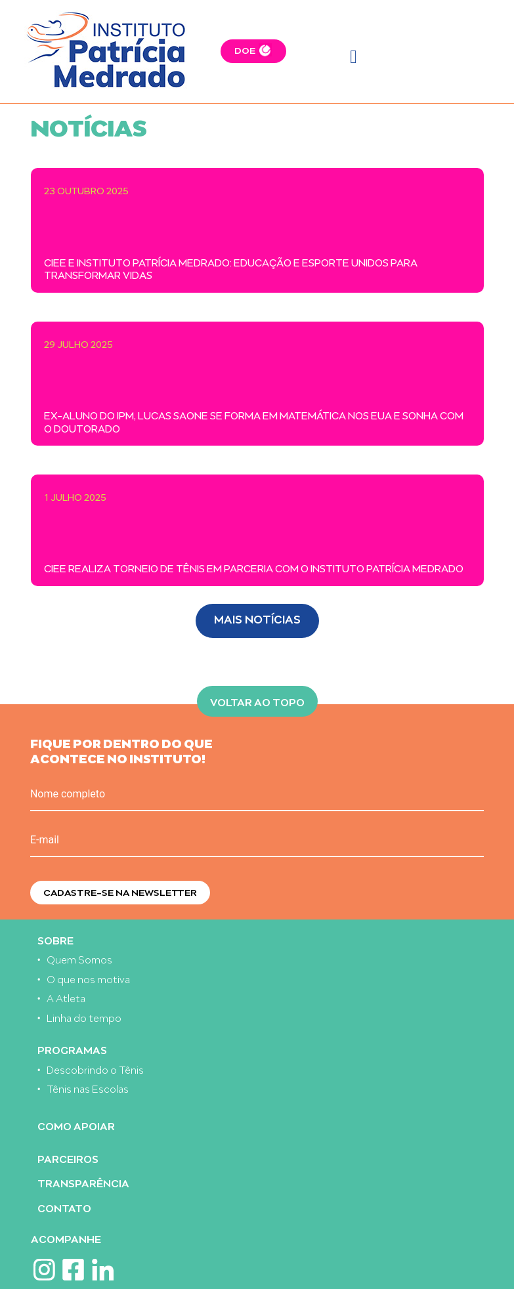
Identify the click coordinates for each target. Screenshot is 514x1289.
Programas (72, 1049)
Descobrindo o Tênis (95, 1069)
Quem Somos (79, 958)
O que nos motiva (88, 978)
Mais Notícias (257, 617)
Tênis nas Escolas (88, 1088)
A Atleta (66, 997)
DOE (244, 49)
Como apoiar (76, 1125)
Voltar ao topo (257, 701)
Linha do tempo (84, 1017)
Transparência (83, 1182)
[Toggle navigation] (354, 57)
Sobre (55, 939)
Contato (64, 1207)
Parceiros (67, 1158)
